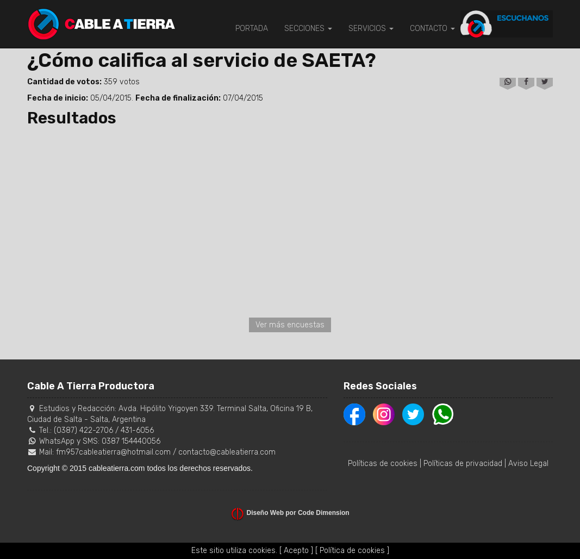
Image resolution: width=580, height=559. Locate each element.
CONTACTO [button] (432, 28)
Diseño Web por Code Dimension (298, 513)
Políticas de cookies (382, 463)
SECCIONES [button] (308, 28)
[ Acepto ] (296, 550)
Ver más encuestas (290, 325)
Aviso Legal (528, 463)
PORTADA (251, 28)
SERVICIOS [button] (371, 28)
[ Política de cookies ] (352, 550)
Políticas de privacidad (462, 463)
